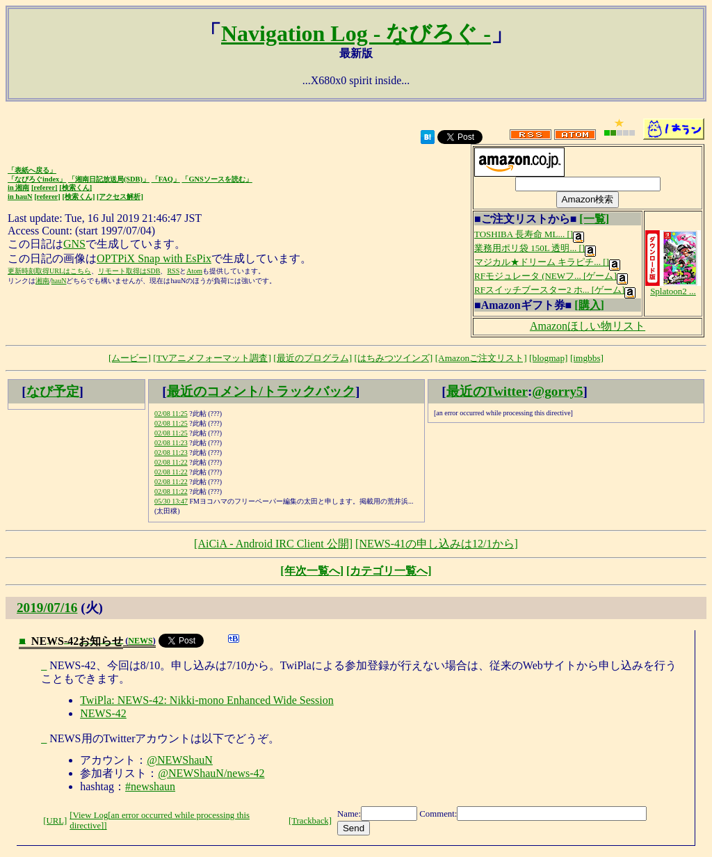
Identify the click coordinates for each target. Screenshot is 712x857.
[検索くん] (75, 187)
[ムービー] (129, 358)
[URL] (55, 821)
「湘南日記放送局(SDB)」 (108, 179)
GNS (74, 244)
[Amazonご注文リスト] (481, 358)
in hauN (20, 196)
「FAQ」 (166, 179)
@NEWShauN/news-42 (211, 773)
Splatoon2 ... (673, 287)
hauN (59, 281)
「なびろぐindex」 (37, 179)
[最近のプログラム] (312, 358)
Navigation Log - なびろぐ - (356, 33)
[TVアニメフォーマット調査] (212, 358)
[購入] (589, 305)
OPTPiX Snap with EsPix (154, 258)
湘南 (42, 281)
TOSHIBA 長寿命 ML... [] (529, 234)
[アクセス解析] (120, 196)
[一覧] (594, 219)
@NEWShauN (180, 760)
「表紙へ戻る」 (32, 170)
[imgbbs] (587, 358)
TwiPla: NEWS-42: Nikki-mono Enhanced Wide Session (207, 700)
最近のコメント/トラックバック (261, 391)
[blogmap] (548, 358)
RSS (173, 271)
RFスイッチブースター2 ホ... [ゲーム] (555, 290)
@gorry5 (557, 391)
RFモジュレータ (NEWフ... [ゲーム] (551, 276)
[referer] (44, 187)
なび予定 (52, 391)
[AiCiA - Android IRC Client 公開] (273, 544)
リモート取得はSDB (129, 271)
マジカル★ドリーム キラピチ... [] (547, 262)
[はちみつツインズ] (393, 358)
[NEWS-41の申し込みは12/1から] (436, 544)
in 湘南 (18, 187)
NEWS (140, 641)
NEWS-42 (103, 713)
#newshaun (150, 786)
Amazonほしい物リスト (587, 326)
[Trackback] (310, 821)
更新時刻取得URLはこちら (49, 271)
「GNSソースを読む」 (216, 179)
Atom (194, 271)
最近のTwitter (487, 391)
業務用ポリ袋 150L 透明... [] (535, 248)
